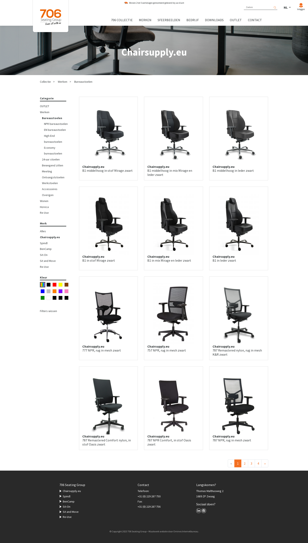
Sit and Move (48, 261)
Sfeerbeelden (169, 20)
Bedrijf (192, 20)
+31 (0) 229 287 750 (149, 496)
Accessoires (49, 189)
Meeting (47, 171)
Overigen (47, 195)
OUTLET (44, 106)
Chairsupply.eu (50, 237)
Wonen (44, 201)
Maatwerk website (158, 531)
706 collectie (122, 20)
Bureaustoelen (83, 82)
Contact (255, 20)
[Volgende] (265, 463)
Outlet (236, 20)
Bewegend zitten (52, 165)
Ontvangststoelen (53, 177)
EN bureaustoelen (55, 130)
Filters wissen (48, 311)
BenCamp (46, 249)
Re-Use (44, 213)
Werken (62, 82)
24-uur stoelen (51, 159)
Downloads (214, 20)
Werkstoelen (50, 183)
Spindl (44, 243)
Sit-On (44, 255)
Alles (43, 231)
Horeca (44, 207)
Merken (145, 20)
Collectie (45, 82)
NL (286, 7)
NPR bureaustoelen (56, 124)
